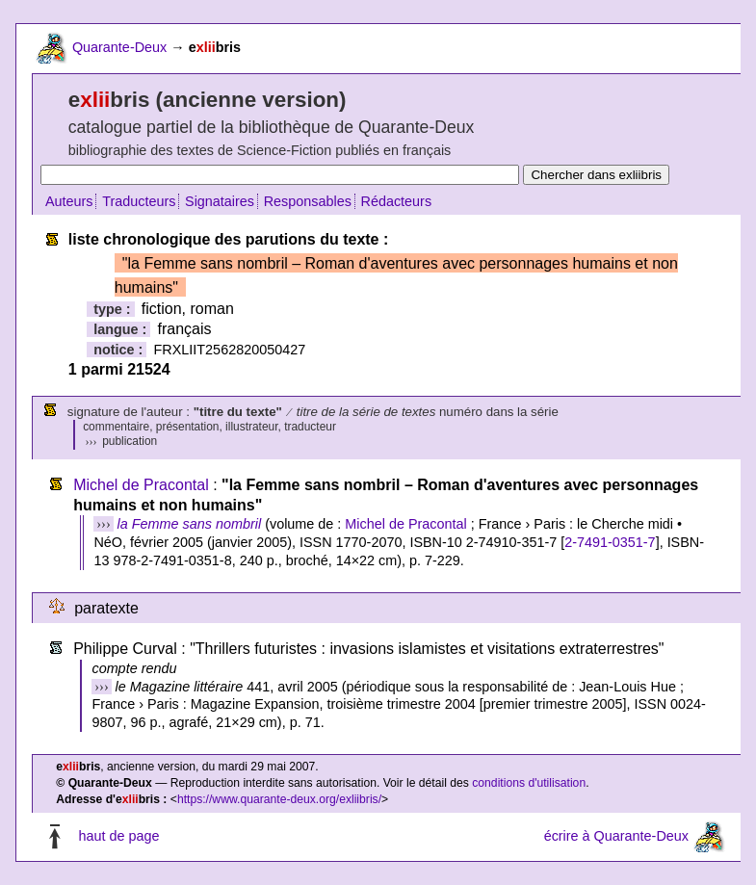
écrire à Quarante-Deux (616, 836)
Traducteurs (138, 201)
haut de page (118, 836)
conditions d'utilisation (529, 783)
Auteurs (69, 201)
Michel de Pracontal (141, 485)
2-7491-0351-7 (609, 542)
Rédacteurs (396, 201)
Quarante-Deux (119, 47)
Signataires (219, 201)
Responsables (308, 201)
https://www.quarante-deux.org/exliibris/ (279, 799)
